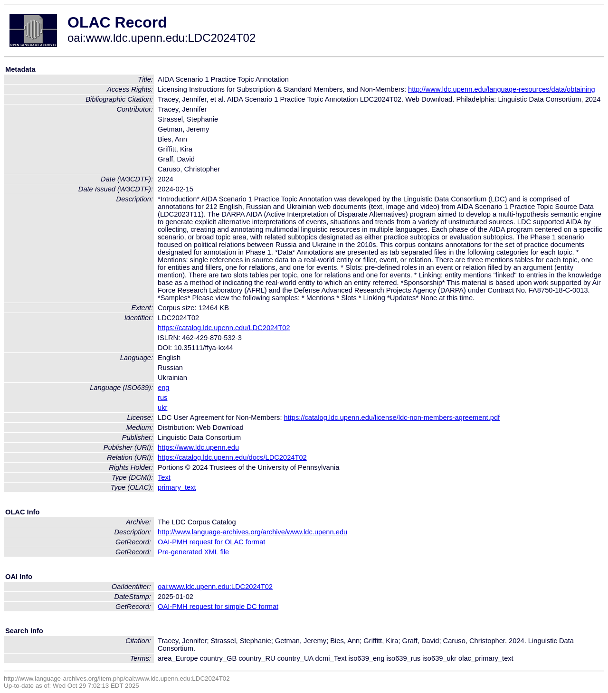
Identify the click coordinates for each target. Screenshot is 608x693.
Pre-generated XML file (193, 552)
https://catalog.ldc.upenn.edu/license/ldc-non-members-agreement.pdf (392, 417)
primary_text (177, 487)
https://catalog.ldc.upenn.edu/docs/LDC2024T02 (232, 457)
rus (162, 397)
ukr (162, 407)
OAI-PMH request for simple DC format (218, 606)
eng (163, 387)
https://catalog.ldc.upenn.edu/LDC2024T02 (224, 328)
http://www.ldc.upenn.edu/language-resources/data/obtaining (501, 89)
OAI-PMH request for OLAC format (211, 542)
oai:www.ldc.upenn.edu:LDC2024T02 (215, 586)
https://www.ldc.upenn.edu (198, 447)
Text (164, 477)
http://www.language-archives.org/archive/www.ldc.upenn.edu (252, 532)
